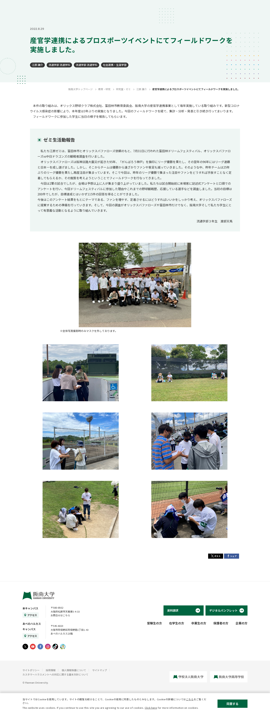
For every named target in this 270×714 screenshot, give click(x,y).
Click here (151, 707)
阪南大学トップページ (80, 89)
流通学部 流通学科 (59, 65)
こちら (190, 699)
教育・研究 (104, 89)
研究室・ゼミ (123, 89)
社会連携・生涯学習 (115, 65)
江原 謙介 (37, 65)
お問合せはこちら (60, 615)
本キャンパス (30, 608)
